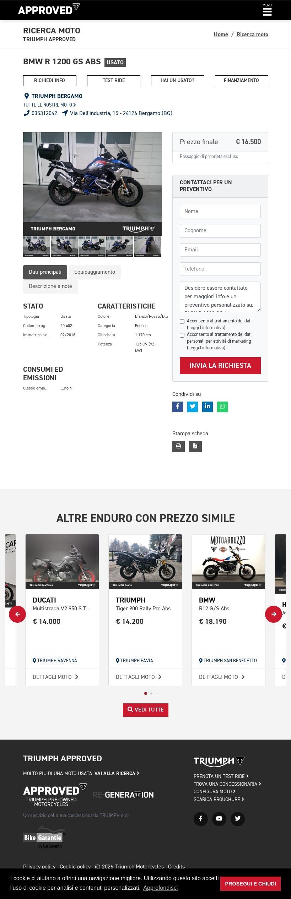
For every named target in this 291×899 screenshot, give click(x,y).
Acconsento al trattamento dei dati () (219, 324)
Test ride (114, 80)
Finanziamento (241, 80)
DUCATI (44, 600)
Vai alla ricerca (117, 773)
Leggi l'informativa (206, 328)
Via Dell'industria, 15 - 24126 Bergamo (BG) (116, 113)
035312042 (40, 113)
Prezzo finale (220, 142)
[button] (267, 10)
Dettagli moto (56, 677)
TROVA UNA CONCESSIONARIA (227, 784)
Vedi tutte (146, 710)
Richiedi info (49, 80)
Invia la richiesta (220, 365)
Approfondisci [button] (160, 888)
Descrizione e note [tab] (50, 286)
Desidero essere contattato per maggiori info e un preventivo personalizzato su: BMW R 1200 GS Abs (220, 297)
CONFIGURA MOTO (215, 791)
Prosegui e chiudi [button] (250, 884)
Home (221, 34)
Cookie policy (75, 867)
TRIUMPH (130, 600)
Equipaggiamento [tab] (94, 272)
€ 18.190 (213, 621)
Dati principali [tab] (45, 272)
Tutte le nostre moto (49, 105)
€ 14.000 (46, 621)
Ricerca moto (252, 34)
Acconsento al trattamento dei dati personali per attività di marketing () (219, 341)
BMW (207, 600)
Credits (176, 867)
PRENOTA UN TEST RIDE (221, 776)
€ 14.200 (130, 621)
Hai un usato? (177, 80)
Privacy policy (39, 867)
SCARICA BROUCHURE (219, 799)
